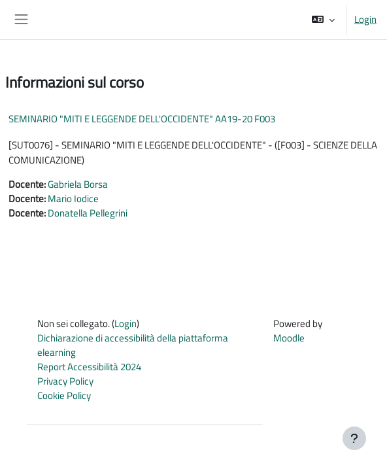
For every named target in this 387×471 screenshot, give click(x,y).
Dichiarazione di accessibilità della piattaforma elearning (132, 345)
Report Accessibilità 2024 (89, 366)
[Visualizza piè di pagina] (354, 438)
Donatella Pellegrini (87, 212)
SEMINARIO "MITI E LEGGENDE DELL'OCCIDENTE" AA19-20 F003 (141, 118)
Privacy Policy (65, 381)
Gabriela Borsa (78, 184)
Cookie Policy (64, 395)
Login (365, 19)
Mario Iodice (73, 198)
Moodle (289, 337)
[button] (323, 19)
